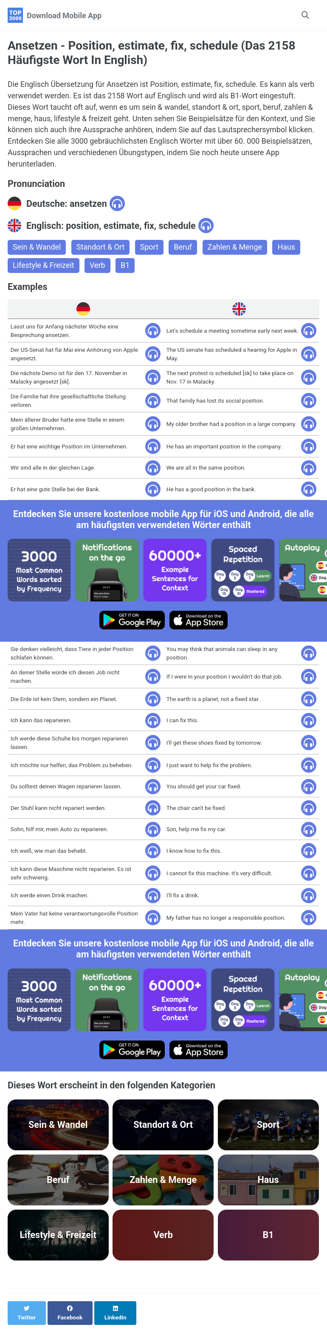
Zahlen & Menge (236, 248)
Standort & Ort (101, 248)
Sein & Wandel (37, 248)
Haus (288, 248)
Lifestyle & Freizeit (44, 266)
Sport (150, 248)
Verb (98, 266)
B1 (125, 266)
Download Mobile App (64, 15)
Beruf (184, 248)
